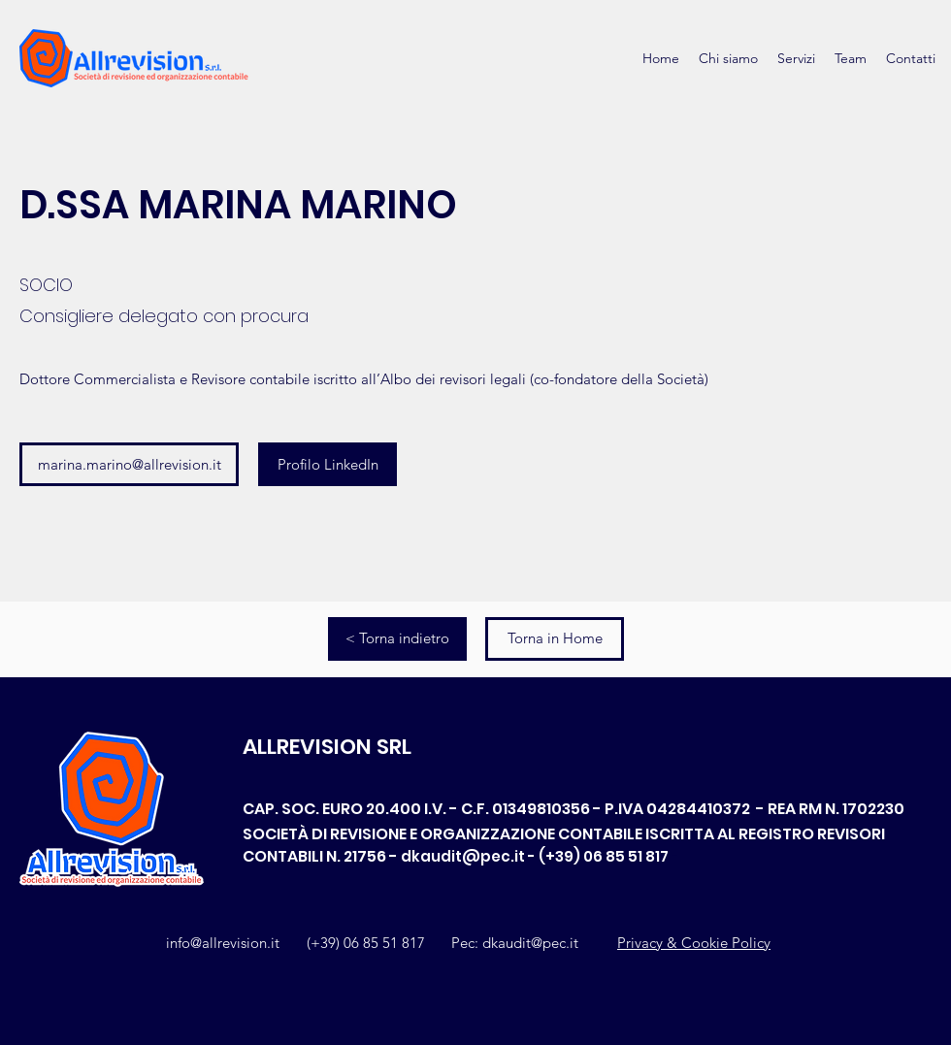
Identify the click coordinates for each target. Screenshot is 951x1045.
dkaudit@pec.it (463, 856)
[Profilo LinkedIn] (327, 464)
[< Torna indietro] (397, 639)
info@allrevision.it (222, 942)
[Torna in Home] (554, 639)
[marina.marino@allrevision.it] (129, 464)
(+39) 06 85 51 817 (366, 942)
